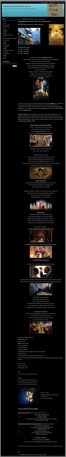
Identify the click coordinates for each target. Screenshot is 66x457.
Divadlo (5, 33)
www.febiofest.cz (44, 396)
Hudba (4, 43)
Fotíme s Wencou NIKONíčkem (9, 38)
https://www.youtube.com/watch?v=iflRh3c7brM (28, 373)
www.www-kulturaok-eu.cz (24, 103)
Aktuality (5, 30)
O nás (4, 23)
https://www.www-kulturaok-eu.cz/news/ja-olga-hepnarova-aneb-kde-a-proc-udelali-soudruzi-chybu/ (42, 446)
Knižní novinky (6, 45)
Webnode (45, 454)
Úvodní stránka (45, 2)
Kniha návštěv (6, 26)
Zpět (19, 451)
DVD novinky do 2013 (8, 35)
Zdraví (4, 57)
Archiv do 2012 (6, 25)
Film (4, 36)
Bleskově (5, 31)
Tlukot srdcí (5, 52)
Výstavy (5, 55)
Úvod (19, 19)
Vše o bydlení (6, 53)
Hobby (4, 41)
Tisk (62, 2)
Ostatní (4, 48)
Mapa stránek (53, 2)
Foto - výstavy (6, 40)
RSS (58, 2)
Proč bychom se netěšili (8, 50)
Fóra (4, 58)
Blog (4, 28)
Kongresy (5, 46)
